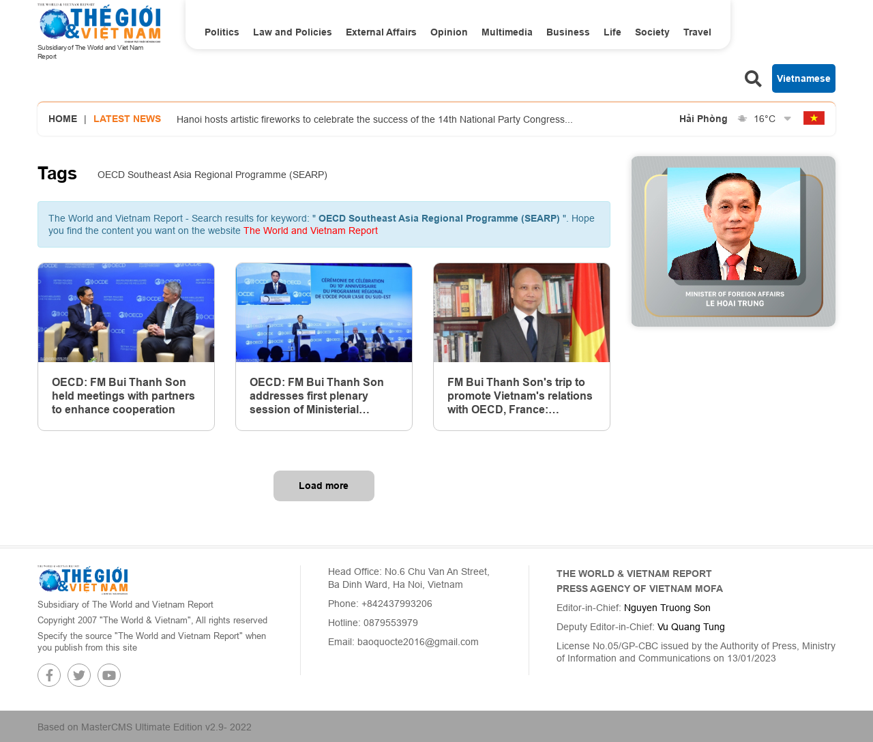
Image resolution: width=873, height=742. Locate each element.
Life (612, 32)
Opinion (449, 32)
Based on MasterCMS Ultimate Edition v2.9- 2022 (145, 727)
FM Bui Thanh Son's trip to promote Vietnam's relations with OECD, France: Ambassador (520, 396)
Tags (57, 173)
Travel (697, 32)
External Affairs (381, 32)
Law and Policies (292, 32)
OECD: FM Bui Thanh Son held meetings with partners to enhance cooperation (123, 396)
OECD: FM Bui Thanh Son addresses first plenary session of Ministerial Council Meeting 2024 (317, 396)
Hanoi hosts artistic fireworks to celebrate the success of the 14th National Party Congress (375, 119)
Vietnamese (804, 78)
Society (652, 32)
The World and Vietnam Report (310, 230)
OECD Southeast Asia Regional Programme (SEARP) (212, 174)
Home (62, 118)
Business (568, 32)
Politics (222, 32)
